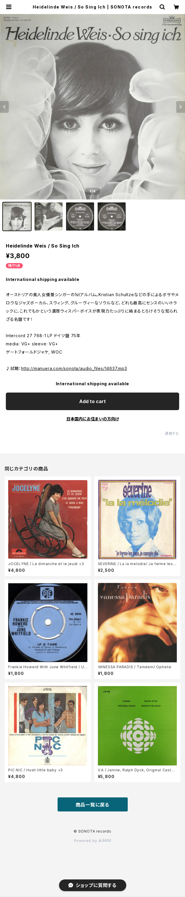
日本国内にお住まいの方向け (92, 418)
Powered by (92, 840)
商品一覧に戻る (93, 805)
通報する (172, 433)
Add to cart (92, 401)
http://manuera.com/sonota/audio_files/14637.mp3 (74, 368)
